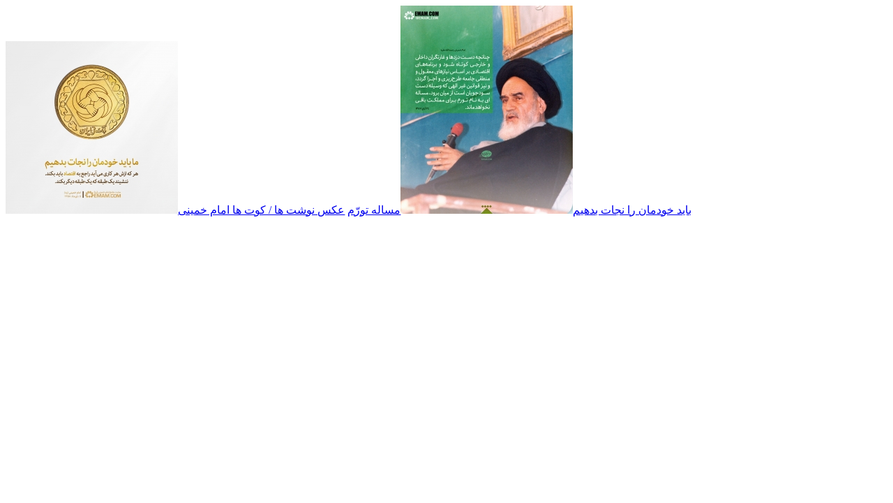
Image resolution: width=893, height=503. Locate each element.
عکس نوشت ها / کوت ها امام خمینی (261, 210)
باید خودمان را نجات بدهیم (632, 210)
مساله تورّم (373, 210)
